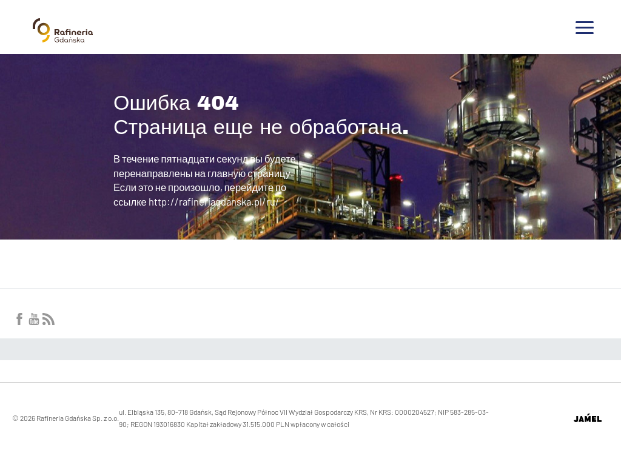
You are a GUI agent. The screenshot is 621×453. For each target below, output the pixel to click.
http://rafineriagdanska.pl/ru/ (214, 201)
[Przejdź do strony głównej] (63, 37)
